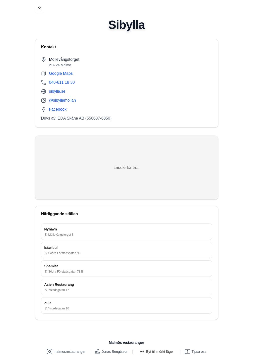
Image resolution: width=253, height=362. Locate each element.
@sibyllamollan (62, 100)
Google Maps (61, 73)
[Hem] (39, 8)
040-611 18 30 (62, 82)
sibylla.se (57, 91)
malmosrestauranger (66, 352)
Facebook (58, 109)
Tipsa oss (195, 352)
